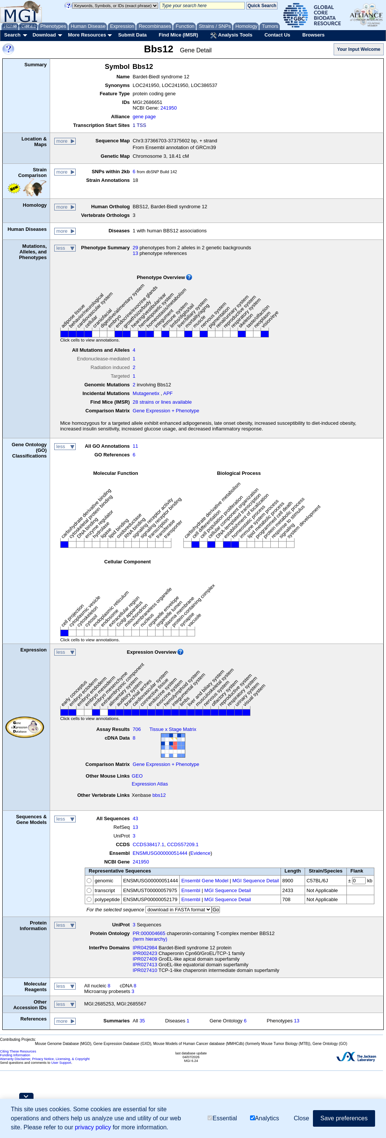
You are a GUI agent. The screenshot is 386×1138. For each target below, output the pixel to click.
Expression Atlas (150, 784)
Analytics (264, 1118)
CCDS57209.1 (182, 844)
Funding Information (15, 1055)
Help (21, 25)
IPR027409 (145, 959)
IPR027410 (145, 970)
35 (142, 1021)
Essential (222, 1118)
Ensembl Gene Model (204, 880)
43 (135, 818)
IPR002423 (145, 953)
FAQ (33, 25)
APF (167, 393)
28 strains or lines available (162, 402)
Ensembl (190, 890)
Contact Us (277, 35)
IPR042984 (145, 947)
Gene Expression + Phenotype (166, 410)
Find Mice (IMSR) (178, 35)
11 (135, 446)
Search (12, 35)
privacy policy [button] (93, 1127)
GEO (137, 776)
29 (135, 247)
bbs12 (159, 795)
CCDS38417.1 (148, 844)
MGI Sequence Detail (255, 880)
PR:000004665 (149, 933)
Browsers (313, 35)
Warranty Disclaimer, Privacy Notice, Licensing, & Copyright (45, 1059)
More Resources (87, 35)
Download (44, 35)
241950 (168, 108)
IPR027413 (145, 964)
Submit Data (132, 35)
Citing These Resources (18, 1051)
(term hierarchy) (150, 939)
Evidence (201, 853)
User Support (61, 1063)
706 (137, 729)
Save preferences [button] (344, 1118)
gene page (144, 116)
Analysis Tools (231, 35)
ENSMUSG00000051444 (160, 853)
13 (135, 253)
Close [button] (301, 1118)
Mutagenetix (146, 393)
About (8, 25)
